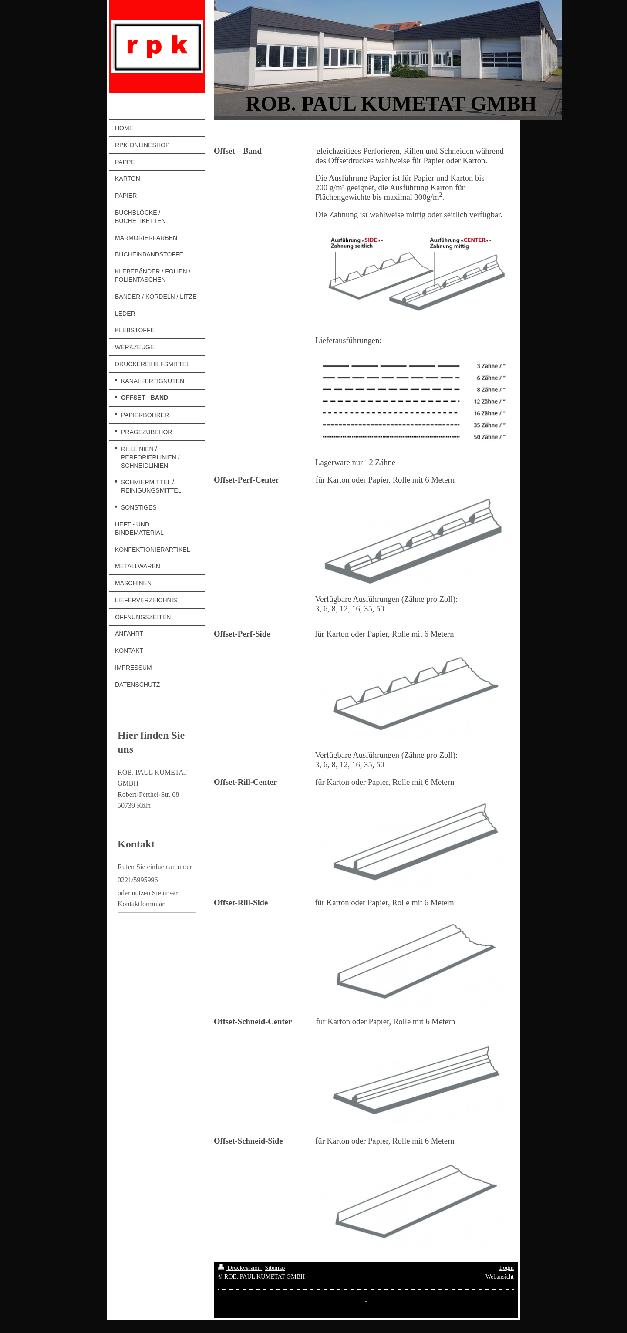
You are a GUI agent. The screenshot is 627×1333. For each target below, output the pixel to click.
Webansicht (499, 1276)
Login (506, 1268)
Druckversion (240, 1268)
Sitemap (275, 1268)
